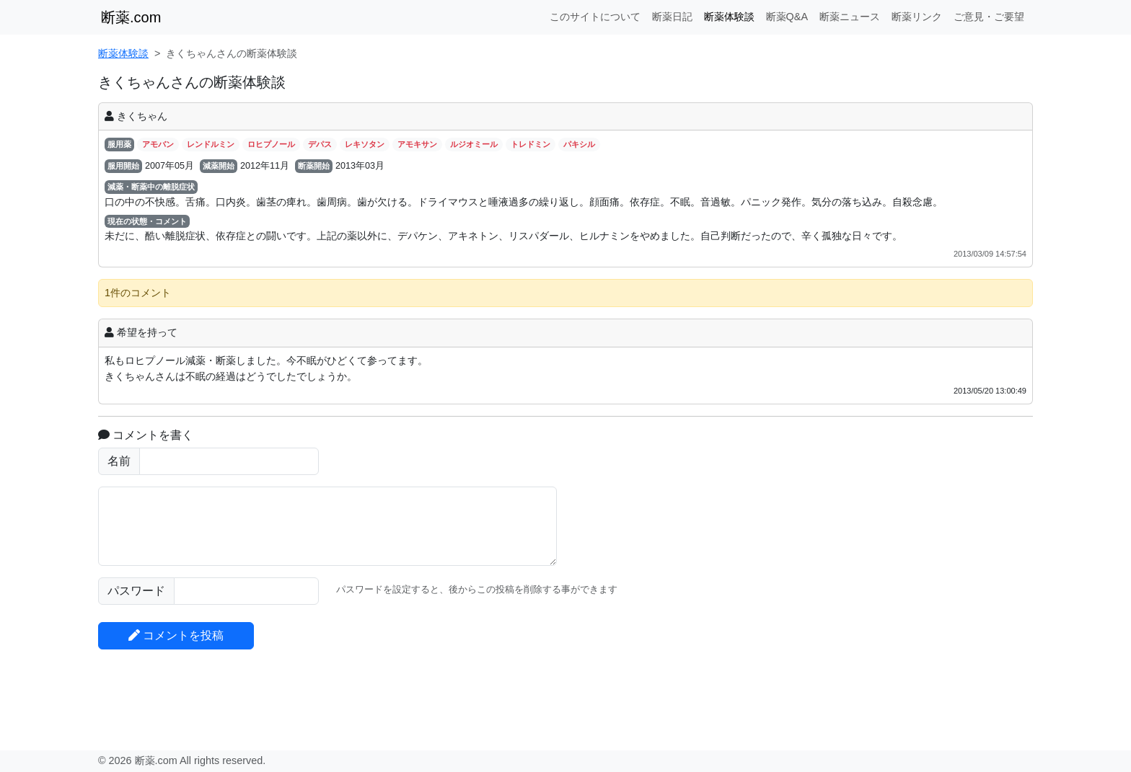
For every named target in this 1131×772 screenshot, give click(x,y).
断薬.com (131, 17)
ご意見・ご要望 (989, 16)
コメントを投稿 (176, 635)
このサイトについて (595, 16)
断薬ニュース (849, 16)
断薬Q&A (787, 16)
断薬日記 (672, 16)
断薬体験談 (729, 16)
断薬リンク (917, 16)
